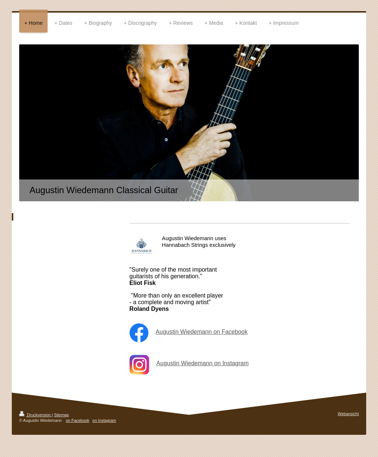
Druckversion (35, 415)
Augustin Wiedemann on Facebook (202, 332)
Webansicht (348, 413)
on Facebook (77, 420)
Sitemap (61, 415)
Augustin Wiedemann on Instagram (203, 363)
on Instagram (104, 420)
